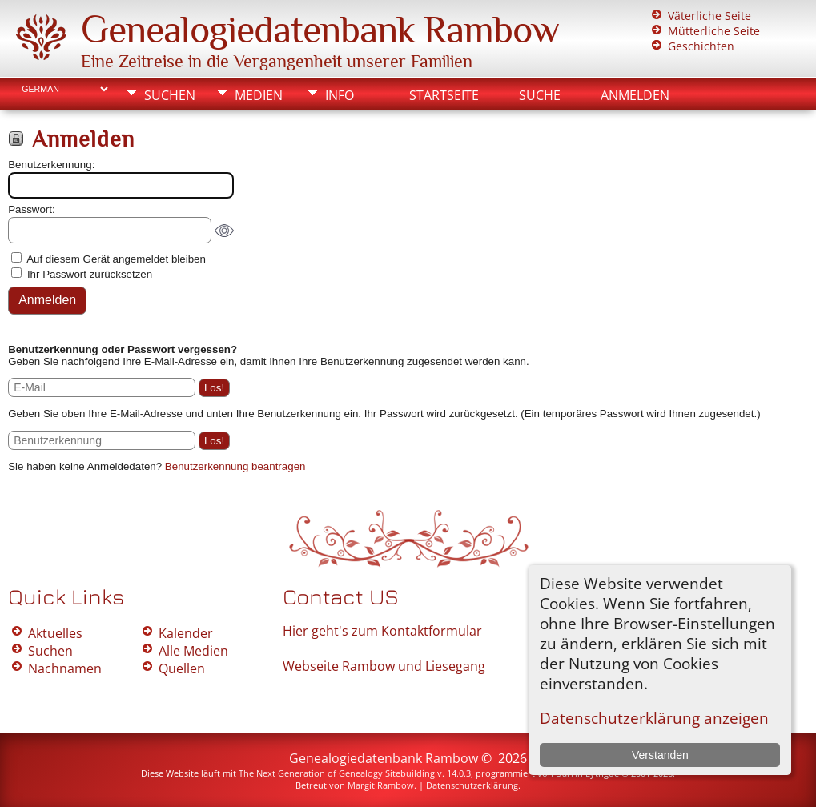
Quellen (182, 668)
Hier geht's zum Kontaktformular (382, 631)
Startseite (444, 95)
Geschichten (701, 46)
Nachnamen (65, 668)
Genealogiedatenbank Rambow (320, 29)
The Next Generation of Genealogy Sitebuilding (337, 773)
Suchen (169, 95)
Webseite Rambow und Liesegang (384, 666)
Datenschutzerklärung (472, 785)
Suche (540, 95)
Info (339, 95)
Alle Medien (193, 651)
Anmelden (635, 95)
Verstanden (660, 755)
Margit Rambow (381, 785)
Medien (259, 95)
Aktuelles (55, 633)
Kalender (186, 633)
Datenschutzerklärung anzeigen (654, 718)
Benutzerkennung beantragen (235, 466)
